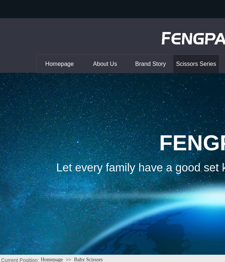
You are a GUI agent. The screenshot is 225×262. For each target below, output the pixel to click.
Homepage (59, 64)
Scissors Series (196, 64)
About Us (105, 64)
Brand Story (150, 64)
